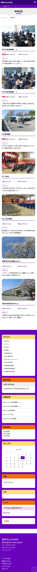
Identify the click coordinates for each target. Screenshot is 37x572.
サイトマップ (7, 550)
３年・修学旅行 (9, 362)
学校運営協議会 (9, 365)
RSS (7, 521)
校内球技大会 (8, 353)
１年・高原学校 (9, 356)
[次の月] (31, 449)
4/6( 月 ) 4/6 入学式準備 (9, 418)
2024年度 (7, 436)
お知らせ (7, 341)
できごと (7, 344)
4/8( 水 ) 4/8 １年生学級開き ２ (12, 402)
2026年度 (7, 431)
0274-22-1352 (10, 545)
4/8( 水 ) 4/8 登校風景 (9, 410)
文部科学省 (6, 513)
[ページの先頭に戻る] (34, 569)
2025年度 (7, 434)
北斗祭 (7, 347)
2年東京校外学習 (9, 371)
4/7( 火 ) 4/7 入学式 (8, 414)
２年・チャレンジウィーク (11, 359)
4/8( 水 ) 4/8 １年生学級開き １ (12, 406)
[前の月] (5, 449)
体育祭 (7, 350)
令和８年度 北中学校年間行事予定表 (17, 389)
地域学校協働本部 (10, 368)
